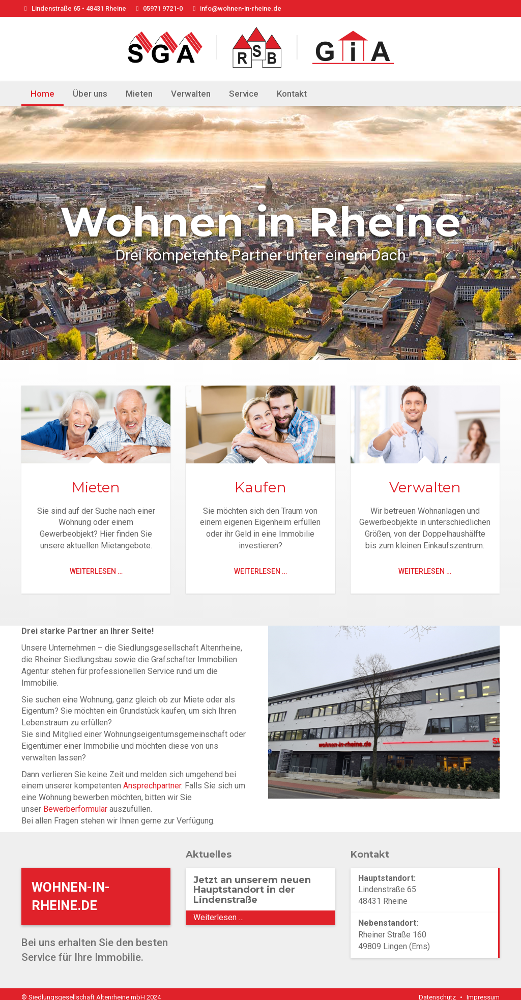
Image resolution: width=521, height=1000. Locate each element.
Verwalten (425, 487)
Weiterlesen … (96, 571)
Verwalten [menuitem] (191, 94)
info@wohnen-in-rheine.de (235, 8)
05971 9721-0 (158, 8)
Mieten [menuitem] (139, 94)
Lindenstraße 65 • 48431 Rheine (73, 8)
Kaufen (260, 487)
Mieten (96, 487)
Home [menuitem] (42, 94)
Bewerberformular (75, 802)
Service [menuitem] (243, 94)
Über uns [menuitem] (90, 94)
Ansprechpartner (152, 779)
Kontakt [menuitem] (292, 94)
